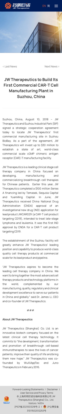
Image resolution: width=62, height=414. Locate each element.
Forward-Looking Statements (28, 389)
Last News (9, 66)
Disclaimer (52, 389)
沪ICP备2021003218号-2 (27, 406)
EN (44, 6)
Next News (52, 66)
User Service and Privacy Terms (36, 392)
